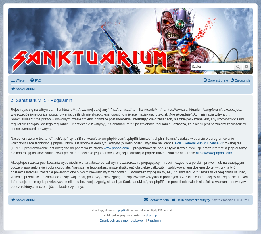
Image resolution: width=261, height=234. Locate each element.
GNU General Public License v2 (199, 143)
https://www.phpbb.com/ (214, 153)
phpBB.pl (151, 215)
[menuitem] (35, 80)
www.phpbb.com (116, 148)
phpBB (122, 210)
